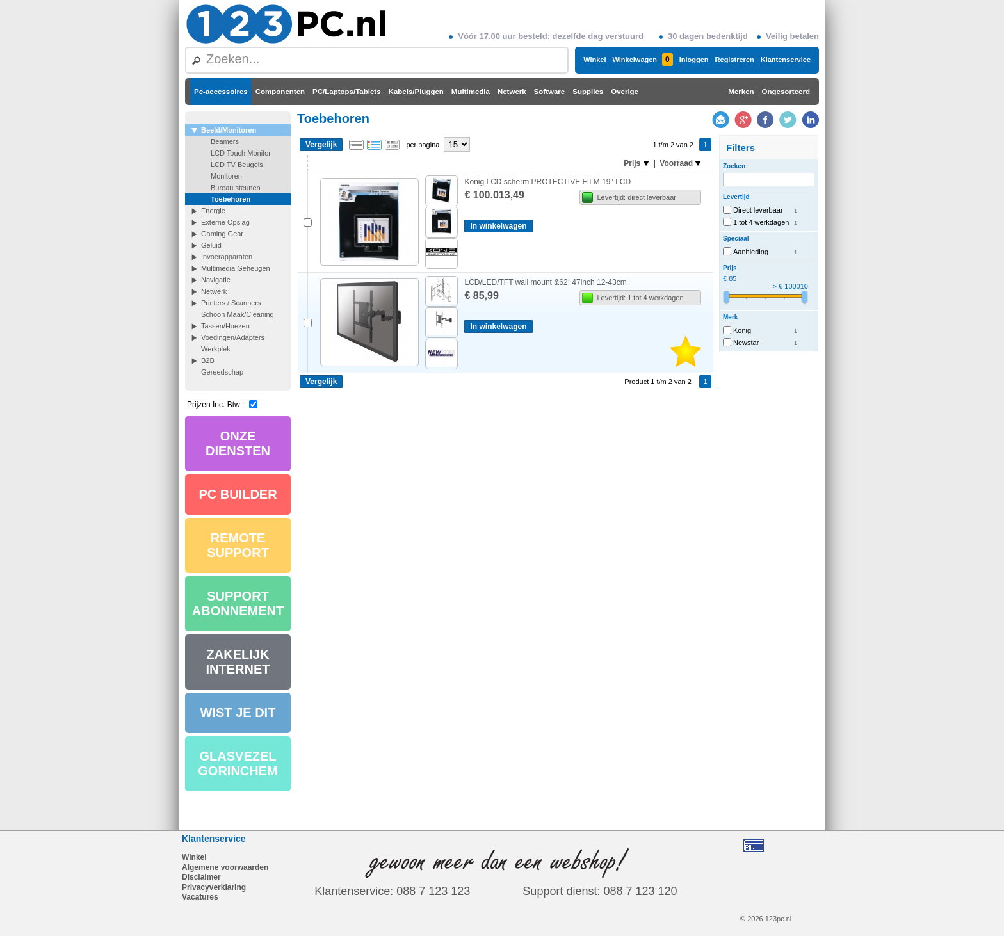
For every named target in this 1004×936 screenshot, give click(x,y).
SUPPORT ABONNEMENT (238, 603)
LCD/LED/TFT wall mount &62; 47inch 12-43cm (545, 282)
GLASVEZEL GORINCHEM (237, 763)
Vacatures (200, 896)
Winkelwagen (642, 59)
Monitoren (226, 176)
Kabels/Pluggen (416, 91)
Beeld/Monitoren (228, 130)
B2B (208, 360)
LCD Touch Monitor (241, 153)
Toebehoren (230, 199)
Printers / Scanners (231, 303)
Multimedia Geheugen (235, 268)
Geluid (211, 245)
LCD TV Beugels (237, 164)
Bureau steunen (236, 187)
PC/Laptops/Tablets (346, 91)
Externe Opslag (225, 222)
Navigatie (216, 280)
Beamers (225, 141)
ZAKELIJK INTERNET (238, 661)
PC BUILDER (237, 494)
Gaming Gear (222, 234)
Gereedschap (222, 372)
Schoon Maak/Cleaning (237, 314)
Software (549, 91)
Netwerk (512, 91)
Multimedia (470, 91)
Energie (213, 210)
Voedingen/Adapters (232, 337)
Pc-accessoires (221, 91)
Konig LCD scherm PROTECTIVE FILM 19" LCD (547, 181)
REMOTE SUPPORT (238, 545)
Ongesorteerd (786, 91)
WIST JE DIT (238, 713)
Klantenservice (786, 59)
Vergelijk (321, 144)
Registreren (734, 59)
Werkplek (216, 349)
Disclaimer (201, 877)
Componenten (280, 91)
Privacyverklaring (214, 887)
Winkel (594, 59)
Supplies (587, 91)
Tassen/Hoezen (225, 326)
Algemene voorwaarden (225, 867)
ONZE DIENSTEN (238, 443)
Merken (741, 91)
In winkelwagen (498, 226)
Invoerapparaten (226, 257)
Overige (624, 91)
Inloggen (694, 59)
